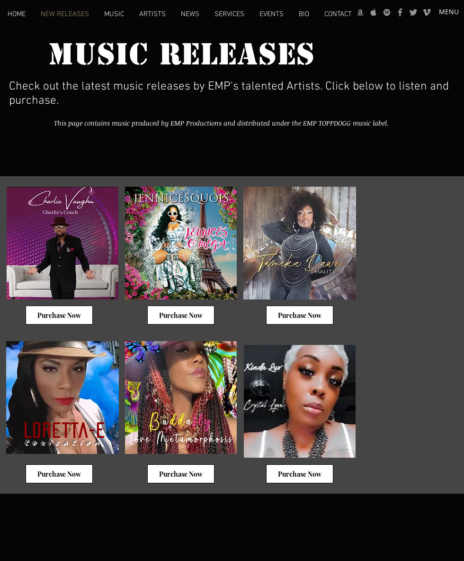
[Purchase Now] (59, 315)
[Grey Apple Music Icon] (373, 12)
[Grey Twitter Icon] (413, 12)
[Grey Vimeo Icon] (426, 12)
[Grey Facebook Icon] (400, 12)
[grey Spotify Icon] (387, 12)
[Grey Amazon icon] (360, 12)
